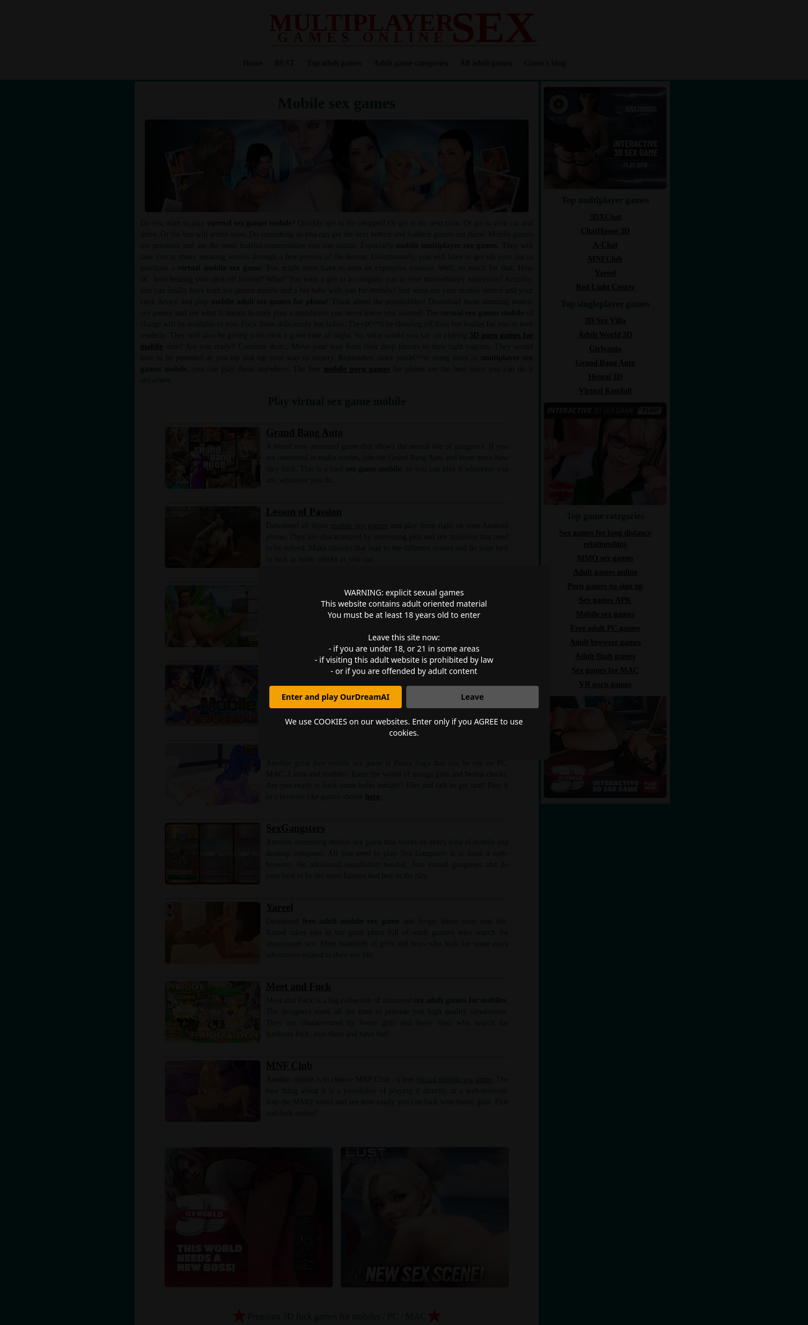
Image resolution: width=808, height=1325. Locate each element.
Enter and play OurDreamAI (335, 696)
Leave (472, 696)
